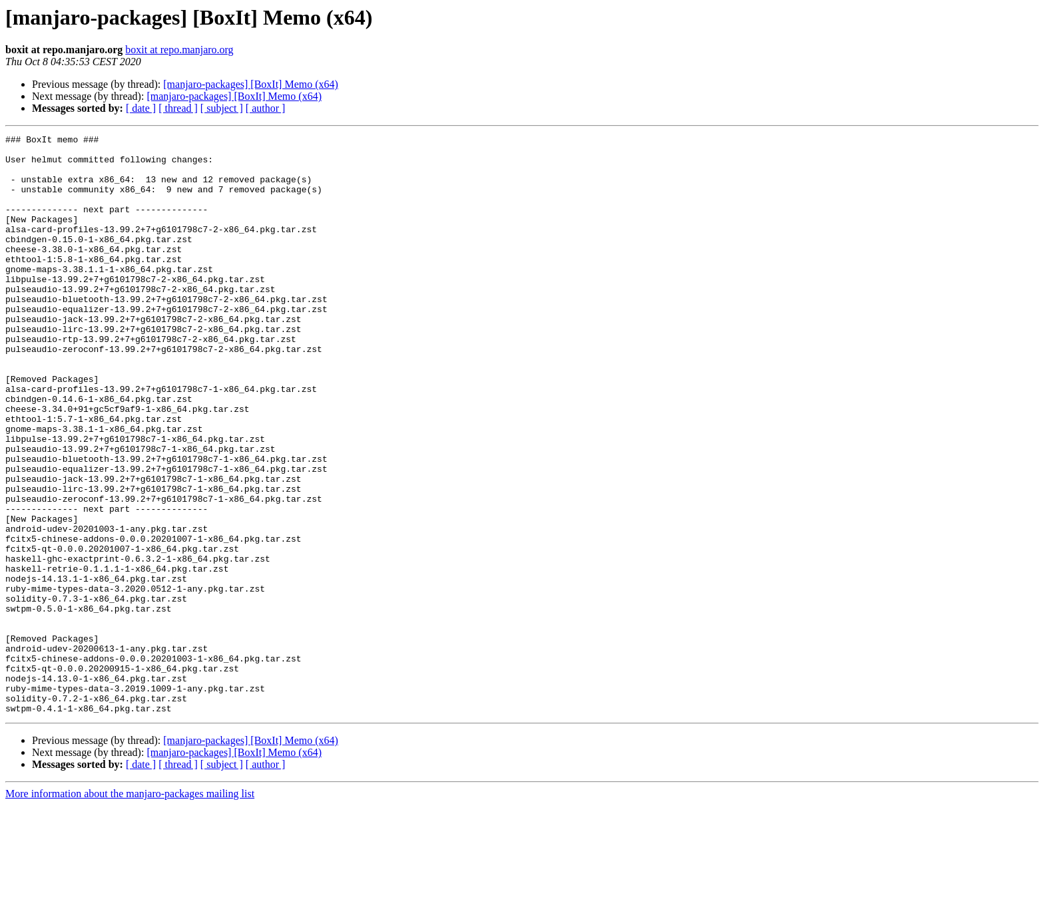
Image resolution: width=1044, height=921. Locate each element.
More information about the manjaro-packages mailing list (129, 909)
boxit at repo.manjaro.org (179, 49)
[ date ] (141, 108)
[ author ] (266, 108)
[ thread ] (178, 108)
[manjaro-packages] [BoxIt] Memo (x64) (250, 84)
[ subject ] (221, 108)
